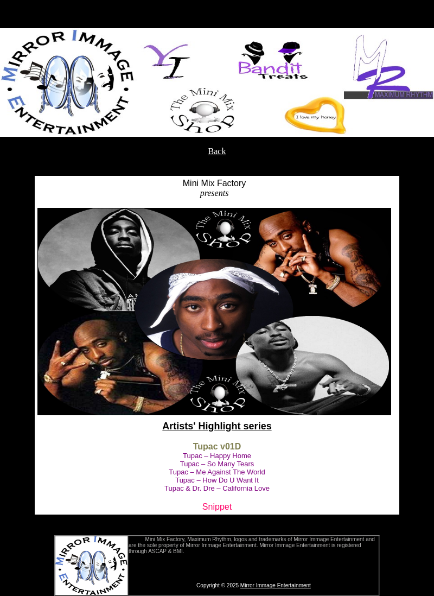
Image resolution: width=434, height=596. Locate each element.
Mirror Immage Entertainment (275, 585)
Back (217, 151)
